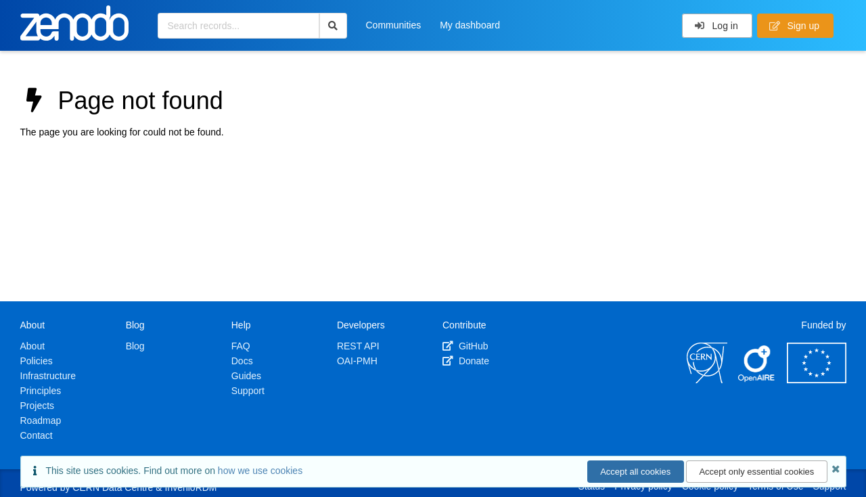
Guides (246, 375)
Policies (36, 360)
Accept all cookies (635, 472)
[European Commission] (816, 379)
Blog (135, 346)
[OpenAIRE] (757, 379)
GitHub (465, 346)
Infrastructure (48, 375)
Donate (465, 360)
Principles (41, 390)
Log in (716, 25)
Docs (242, 360)
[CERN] (707, 379)
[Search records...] (238, 26)
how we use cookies (260, 470)
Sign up (794, 25)
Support (248, 390)
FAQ (240, 346)
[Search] (333, 26)
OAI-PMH (357, 360)
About (32, 346)
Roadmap (41, 420)
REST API (358, 346)
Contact (36, 435)
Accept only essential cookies (756, 472)
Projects (37, 405)
